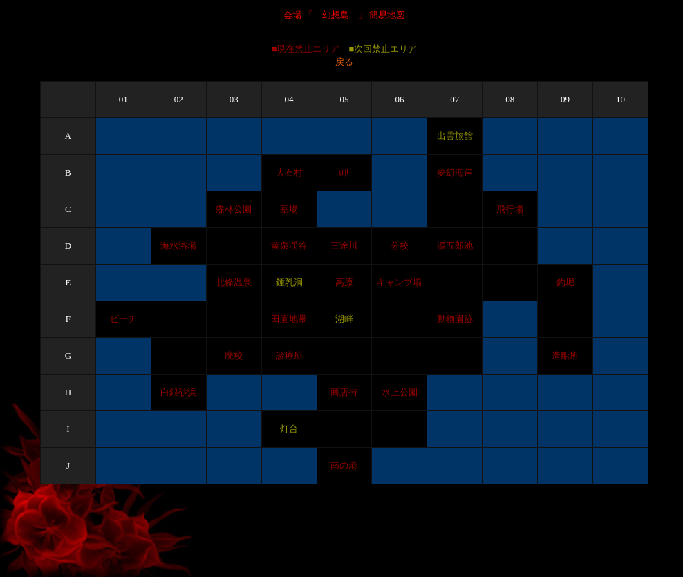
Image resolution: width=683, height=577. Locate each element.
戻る (344, 62)
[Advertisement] (341, 540)
